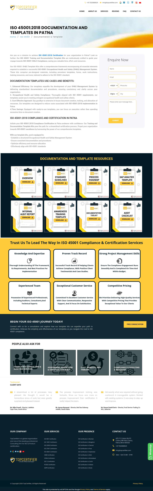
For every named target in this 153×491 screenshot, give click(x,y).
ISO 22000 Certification (50, 445)
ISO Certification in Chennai (85, 445)
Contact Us (135, 11)
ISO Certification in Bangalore (86, 442)
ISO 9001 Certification (50, 439)
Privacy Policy (138, 484)
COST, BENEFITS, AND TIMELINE (91, 368)
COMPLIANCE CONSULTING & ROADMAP (127, 368)
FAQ (124, 11)
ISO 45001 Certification (50, 452)
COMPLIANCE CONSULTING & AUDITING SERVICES (27, 367)
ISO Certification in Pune (85, 448)
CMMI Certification (49, 455)
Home (82, 11)
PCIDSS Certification (49, 464)
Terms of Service (100, 489)
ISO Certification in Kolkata (85, 464)
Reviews (115, 11)
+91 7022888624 (92, 3)
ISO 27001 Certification (50, 448)
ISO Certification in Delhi (85, 455)
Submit (115, 120)
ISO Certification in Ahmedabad (87, 458)
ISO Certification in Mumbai (86, 439)
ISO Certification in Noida (85, 468)
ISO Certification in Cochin (85, 461)
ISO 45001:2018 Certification (51, 55)
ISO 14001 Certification (50, 442)
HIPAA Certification (49, 458)
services (104, 11)
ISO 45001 (25, 37)
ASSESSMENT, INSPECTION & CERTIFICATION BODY (60, 368)
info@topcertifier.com (109, 3)
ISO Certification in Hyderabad (86, 452)
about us (92, 11)
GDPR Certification (49, 468)
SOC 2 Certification (49, 461)
